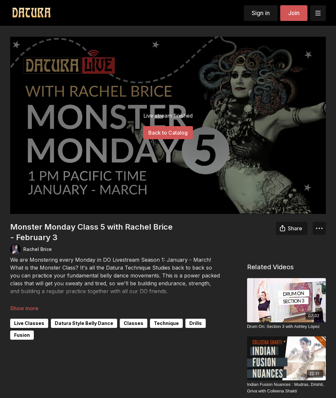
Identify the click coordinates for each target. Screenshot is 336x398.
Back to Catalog (168, 132)
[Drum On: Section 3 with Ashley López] (286, 326)
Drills (195, 323)
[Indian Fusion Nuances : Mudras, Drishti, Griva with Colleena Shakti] (286, 387)
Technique (166, 323)
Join (294, 12)
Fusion (22, 335)
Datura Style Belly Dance (84, 323)
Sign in (261, 12)
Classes (133, 323)
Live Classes (29, 323)
